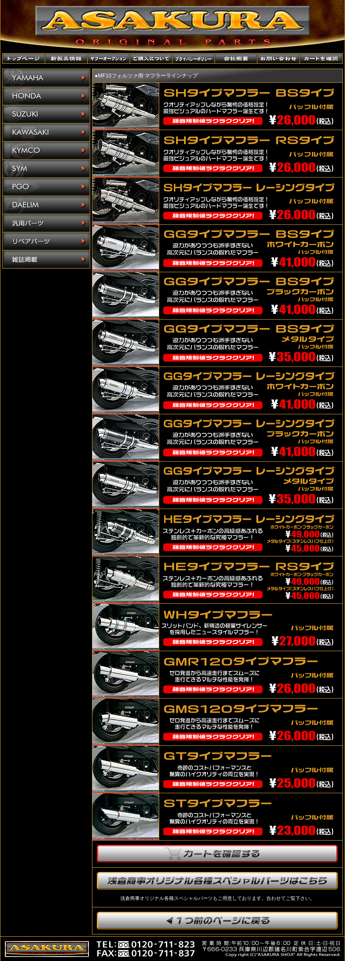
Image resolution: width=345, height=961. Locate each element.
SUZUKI (46, 114)
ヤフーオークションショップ (109, 58)
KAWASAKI (46, 133)
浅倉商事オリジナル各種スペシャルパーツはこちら (217, 881)
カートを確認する (217, 854)
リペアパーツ (46, 241)
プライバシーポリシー (193, 58)
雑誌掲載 (46, 259)
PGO (46, 187)
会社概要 (236, 58)
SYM (46, 169)
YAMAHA (46, 78)
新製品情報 (66, 58)
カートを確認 (321, 58)
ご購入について (151, 58)
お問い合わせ (278, 58)
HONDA (46, 96)
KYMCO (46, 151)
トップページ (24, 58)
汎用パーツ (46, 223)
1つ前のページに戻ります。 (217, 920)
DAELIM (46, 205)
